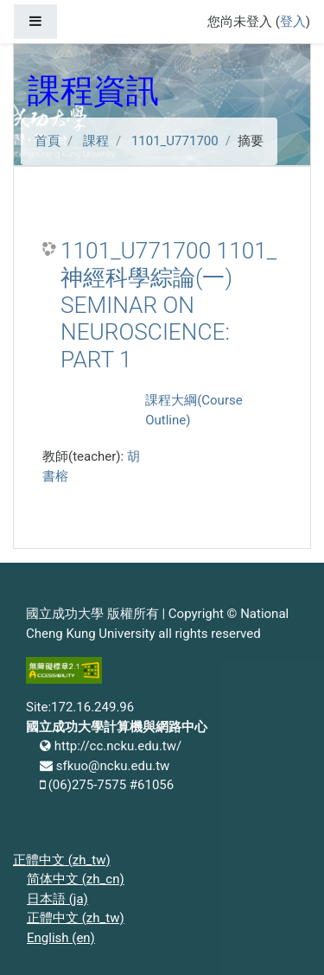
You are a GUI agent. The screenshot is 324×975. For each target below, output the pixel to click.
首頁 (47, 141)
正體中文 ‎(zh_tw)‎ (62, 860)
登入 (293, 21)
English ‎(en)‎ (61, 938)
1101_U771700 (175, 141)
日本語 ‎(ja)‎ (57, 899)
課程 (96, 141)
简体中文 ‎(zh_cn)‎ (75, 879)
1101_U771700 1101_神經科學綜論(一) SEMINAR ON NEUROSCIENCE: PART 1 (168, 305)
